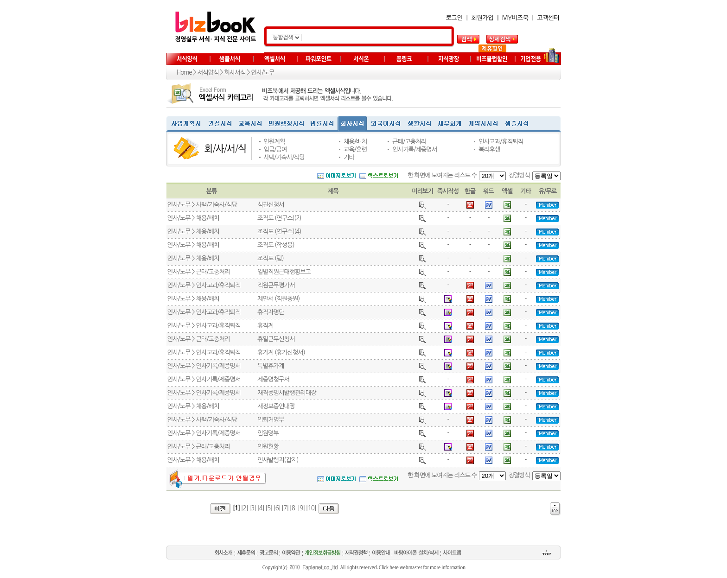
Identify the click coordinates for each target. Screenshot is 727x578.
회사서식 (234, 73)
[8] (293, 508)
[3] (252, 508)
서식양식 (207, 73)
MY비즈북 (515, 18)
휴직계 (265, 326)
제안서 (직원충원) (278, 299)
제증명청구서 (273, 379)
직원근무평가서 (276, 285)
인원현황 (268, 447)
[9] (301, 508)
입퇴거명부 (270, 420)
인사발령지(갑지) (277, 460)
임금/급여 (275, 149)
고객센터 (548, 18)
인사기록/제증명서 (414, 149)
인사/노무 (262, 73)
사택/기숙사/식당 (284, 157)
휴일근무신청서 (276, 339)
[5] (268, 508)
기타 (349, 157)
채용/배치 (355, 142)
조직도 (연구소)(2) (279, 218)
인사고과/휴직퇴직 (500, 142)
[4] (260, 508)
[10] (311, 508)
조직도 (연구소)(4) (279, 232)
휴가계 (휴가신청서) (281, 352)
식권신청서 (270, 205)
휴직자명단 (270, 312)
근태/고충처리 (409, 142)
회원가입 (482, 18)
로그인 (454, 18)
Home (184, 73)
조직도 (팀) (270, 258)
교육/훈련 (355, 149)
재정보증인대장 (276, 406)
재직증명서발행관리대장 (286, 393)
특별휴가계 (270, 366)
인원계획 (274, 142)
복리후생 (489, 149)
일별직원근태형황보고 (284, 272)
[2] (244, 508)
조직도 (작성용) (275, 245)
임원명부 (268, 433)
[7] (284, 508)
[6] (277, 508)
